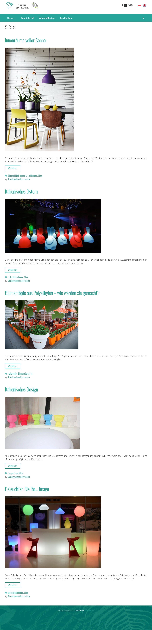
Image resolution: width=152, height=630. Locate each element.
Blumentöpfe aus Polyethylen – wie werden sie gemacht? (52, 292)
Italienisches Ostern (21, 191)
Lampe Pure (13, 473)
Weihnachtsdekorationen (47, 18)
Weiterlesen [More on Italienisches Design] (12, 465)
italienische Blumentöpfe (18, 373)
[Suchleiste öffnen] (143, 18)
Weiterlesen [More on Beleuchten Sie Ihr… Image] (12, 585)
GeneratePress (89, 610)
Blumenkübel (13, 175)
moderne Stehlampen (28, 175)
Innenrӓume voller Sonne (25, 40)
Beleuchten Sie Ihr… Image (27, 489)
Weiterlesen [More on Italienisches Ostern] (12, 269)
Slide (40, 175)
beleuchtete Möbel (15, 592)
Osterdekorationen (66, 18)
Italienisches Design (21, 389)
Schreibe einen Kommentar (19, 179)
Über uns (12, 18)
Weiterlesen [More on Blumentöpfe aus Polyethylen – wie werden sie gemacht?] (12, 366)
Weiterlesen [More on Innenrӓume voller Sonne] (12, 168)
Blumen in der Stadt (27, 18)
